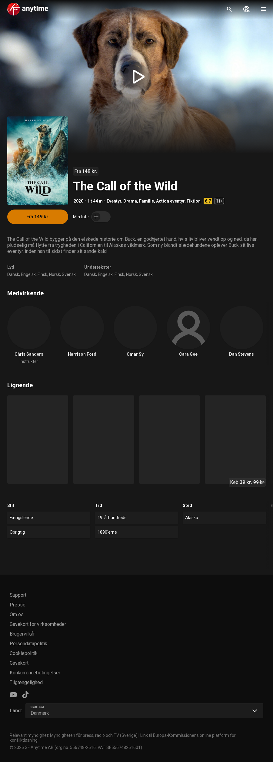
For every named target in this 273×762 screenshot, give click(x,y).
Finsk (42, 274)
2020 (78, 201)
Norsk (54, 274)
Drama (130, 201)
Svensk (69, 274)
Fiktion (194, 201)
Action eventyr (170, 201)
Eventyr (114, 201)
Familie (146, 201)
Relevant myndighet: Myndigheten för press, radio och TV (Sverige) (74, 735)
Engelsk (28, 274)
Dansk (13, 274)
